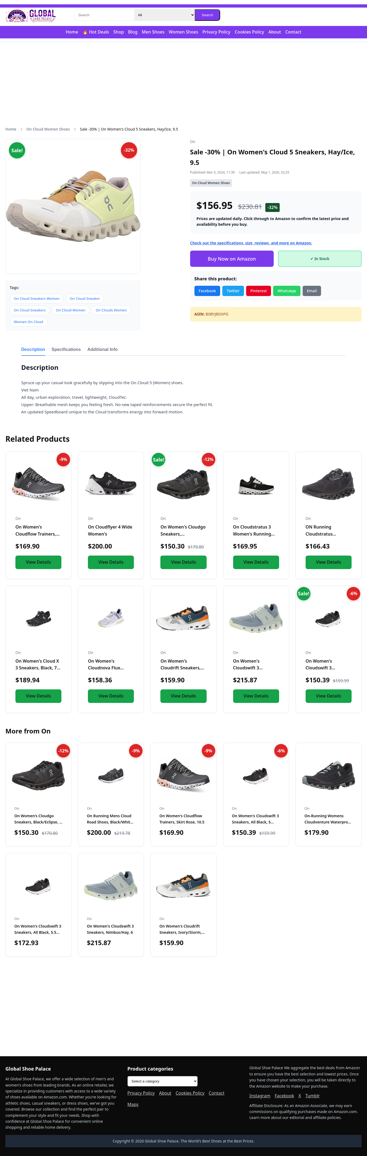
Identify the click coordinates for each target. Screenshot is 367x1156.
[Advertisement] (183, 84)
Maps (132, 1104)
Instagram (259, 1096)
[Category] (164, 15)
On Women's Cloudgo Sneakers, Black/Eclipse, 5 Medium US (37, 822)
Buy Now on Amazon (232, 258)
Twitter (233, 290)
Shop (118, 32)
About (275, 32)
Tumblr (312, 1096)
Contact (293, 32)
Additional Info (102, 349)
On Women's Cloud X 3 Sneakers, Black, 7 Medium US (37, 668)
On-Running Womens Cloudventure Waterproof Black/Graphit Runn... (328, 822)
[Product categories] (162, 1081)
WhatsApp (286, 290)
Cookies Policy (249, 32)
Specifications (66, 349)
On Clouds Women (111, 310)
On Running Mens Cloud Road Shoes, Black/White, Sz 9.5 (110, 822)
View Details (38, 562)
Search (207, 15)
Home (72, 32)
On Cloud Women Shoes (48, 129)
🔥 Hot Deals (95, 32)
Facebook (207, 290)
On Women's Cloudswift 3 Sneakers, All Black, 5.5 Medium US (37, 932)
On (193, 141)
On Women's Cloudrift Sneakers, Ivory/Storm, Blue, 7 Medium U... (180, 932)
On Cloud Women (70, 310)
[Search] (104, 15)
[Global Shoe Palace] (30, 15)
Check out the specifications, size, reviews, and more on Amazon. (251, 242)
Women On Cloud (28, 321)
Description (33, 349)
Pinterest (258, 290)
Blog (132, 32)
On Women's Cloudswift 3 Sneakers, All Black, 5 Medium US (255, 822)
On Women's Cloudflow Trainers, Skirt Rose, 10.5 (35, 534)
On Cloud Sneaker (85, 298)
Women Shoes (183, 32)
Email (312, 290)
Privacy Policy (216, 32)
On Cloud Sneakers (30, 310)
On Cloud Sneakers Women (36, 298)
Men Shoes (153, 32)
